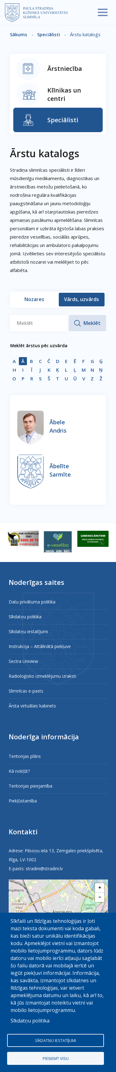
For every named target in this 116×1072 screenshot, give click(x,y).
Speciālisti (48, 34)
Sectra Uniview (23, 661)
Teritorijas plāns (25, 756)
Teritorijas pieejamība (30, 786)
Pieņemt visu (56, 1058)
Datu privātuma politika (32, 602)
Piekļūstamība (23, 801)
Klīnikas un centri (64, 94)
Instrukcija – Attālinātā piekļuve (40, 646)
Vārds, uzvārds (81, 299)
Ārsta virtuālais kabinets (32, 706)
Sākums (18, 34)
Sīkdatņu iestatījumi (28, 631)
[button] (99, 888)
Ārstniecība (64, 68)
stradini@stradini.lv (44, 868)
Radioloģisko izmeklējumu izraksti (42, 676)
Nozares (34, 299)
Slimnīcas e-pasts (26, 691)
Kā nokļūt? (19, 771)
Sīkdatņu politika (25, 617)
